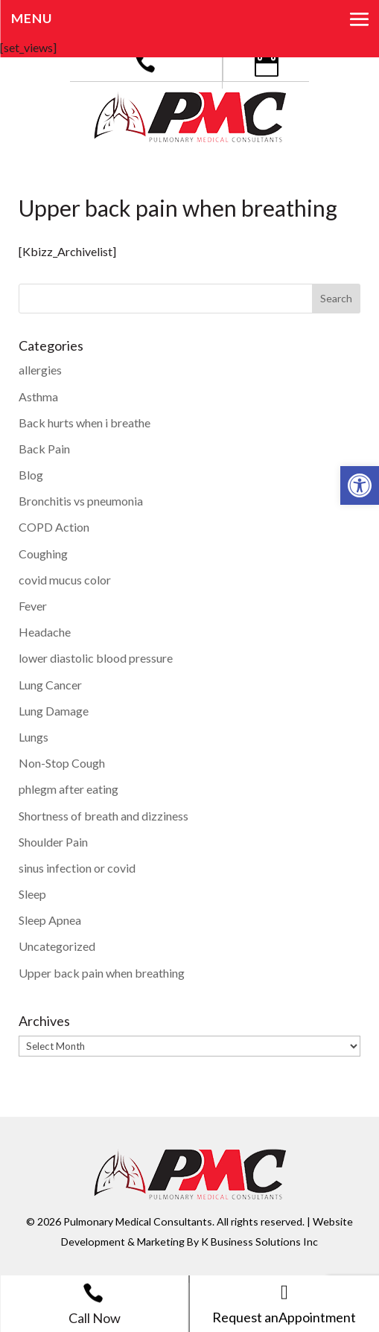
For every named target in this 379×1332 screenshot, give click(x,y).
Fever (33, 606)
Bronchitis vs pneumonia (81, 501)
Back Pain (44, 449)
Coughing (43, 553)
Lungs (33, 737)
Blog (31, 475)
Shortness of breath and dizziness (103, 816)
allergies (40, 370)
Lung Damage (54, 711)
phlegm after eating (68, 789)
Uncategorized (57, 946)
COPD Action (54, 527)
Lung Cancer (50, 685)
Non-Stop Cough (62, 763)
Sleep (32, 894)
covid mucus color (65, 580)
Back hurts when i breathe (84, 422)
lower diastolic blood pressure (96, 658)
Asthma (38, 396)
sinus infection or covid (77, 868)
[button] (359, 485)
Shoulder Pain (53, 842)
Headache (45, 632)
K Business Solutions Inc (259, 1241)
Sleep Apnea (50, 920)
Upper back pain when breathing (102, 973)
